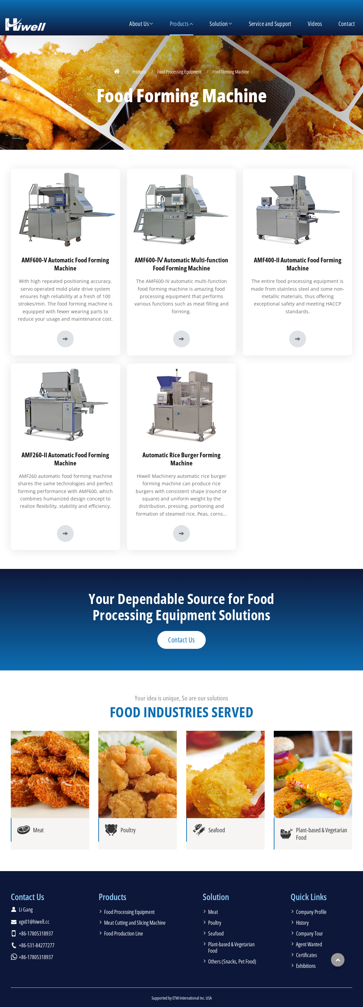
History (302, 922)
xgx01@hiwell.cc (34, 921)
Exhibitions (306, 966)
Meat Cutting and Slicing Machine (135, 922)
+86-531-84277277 (37, 945)
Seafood (216, 933)
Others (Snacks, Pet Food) (232, 961)
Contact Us (27, 897)
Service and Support (270, 24)
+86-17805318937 (36, 933)
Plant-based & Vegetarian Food (231, 947)
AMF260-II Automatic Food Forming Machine (65, 458)
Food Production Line (123, 933)
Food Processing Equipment (179, 71)
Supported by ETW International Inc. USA (182, 998)
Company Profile (311, 912)
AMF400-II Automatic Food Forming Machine (297, 263)
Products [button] (179, 24)
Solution (216, 897)
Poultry (214, 922)
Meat (213, 912)
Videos (315, 24)
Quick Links (309, 897)
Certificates (306, 955)
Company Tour (309, 933)
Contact (346, 24)
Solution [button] (218, 24)
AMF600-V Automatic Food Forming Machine (65, 263)
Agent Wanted (309, 944)
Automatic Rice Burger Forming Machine (181, 458)
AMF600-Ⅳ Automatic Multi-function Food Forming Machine (181, 263)
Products (139, 71)
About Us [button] (139, 24)
